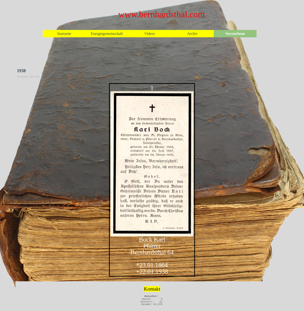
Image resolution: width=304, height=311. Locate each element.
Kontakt (152, 289)
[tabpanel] (152, 180)
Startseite (64, 34)
